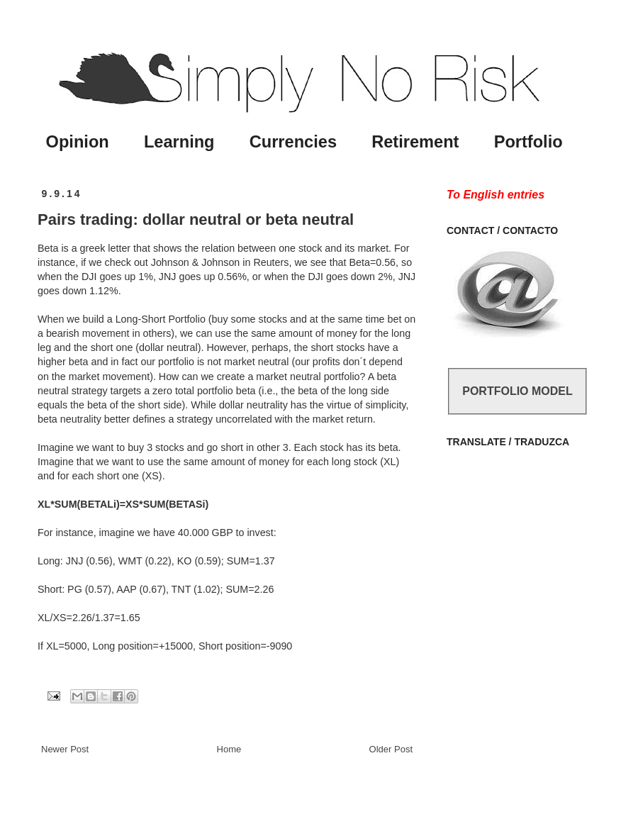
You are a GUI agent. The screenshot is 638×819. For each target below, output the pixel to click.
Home (229, 749)
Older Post (391, 749)
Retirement (415, 142)
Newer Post (65, 749)
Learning (179, 142)
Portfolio (528, 142)
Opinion (77, 142)
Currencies (293, 142)
